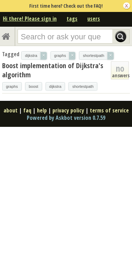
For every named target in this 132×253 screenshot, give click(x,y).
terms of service (109, 110)
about (11, 110)
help (42, 110)
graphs (12, 86)
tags (72, 18)
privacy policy (68, 110)
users (93, 18)
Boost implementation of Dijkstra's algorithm (52, 70)
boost (33, 86)
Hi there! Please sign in (30, 18)
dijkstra (55, 86)
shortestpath (83, 86)
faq (27, 110)
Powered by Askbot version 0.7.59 (66, 118)
